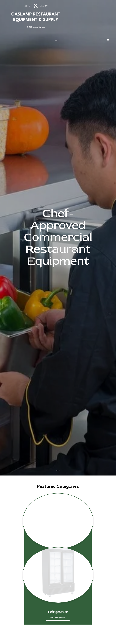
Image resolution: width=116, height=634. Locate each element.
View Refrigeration (58, 618)
